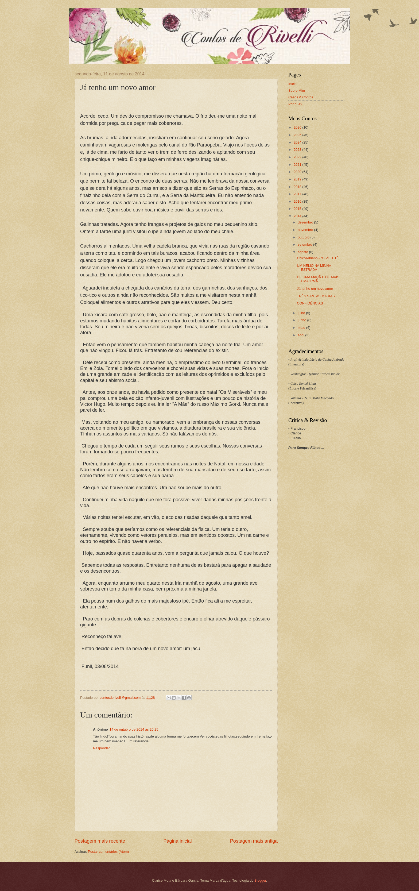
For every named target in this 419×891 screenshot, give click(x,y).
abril (301, 335)
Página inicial (177, 841)
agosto (303, 252)
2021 (298, 165)
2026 (298, 127)
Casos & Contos (300, 97)
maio (302, 328)
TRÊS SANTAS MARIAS (316, 296)
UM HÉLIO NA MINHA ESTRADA (314, 268)
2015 (298, 209)
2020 (298, 172)
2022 (298, 157)
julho (302, 313)
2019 (298, 179)
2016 (298, 201)
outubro (304, 237)
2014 (298, 216)
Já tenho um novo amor (315, 289)
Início (292, 84)
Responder (101, 748)
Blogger (260, 880)
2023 (298, 150)
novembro (306, 230)
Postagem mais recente (100, 841)
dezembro (306, 222)
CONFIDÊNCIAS (310, 303)
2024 (298, 142)
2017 (298, 194)
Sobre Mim (296, 90)
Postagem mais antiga (254, 841)
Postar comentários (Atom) (108, 852)
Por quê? (295, 104)
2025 (298, 135)
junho (302, 320)
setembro (305, 244)
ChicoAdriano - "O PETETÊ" (318, 258)
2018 (298, 187)
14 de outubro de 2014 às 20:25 (134, 729)
